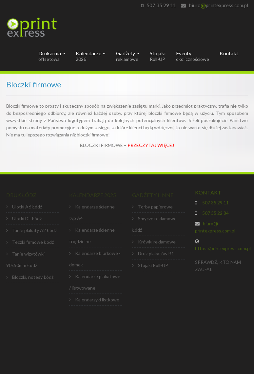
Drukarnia (51, 56)
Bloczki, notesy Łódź (32, 278)
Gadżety (127, 56)
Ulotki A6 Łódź (27, 207)
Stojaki (158, 56)
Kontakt (229, 53)
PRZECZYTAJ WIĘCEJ (151, 145)
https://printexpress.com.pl (223, 249)
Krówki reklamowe (157, 242)
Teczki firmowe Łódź (33, 243)
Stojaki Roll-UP (153, 266)
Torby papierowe (155, 207)
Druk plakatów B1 (156, 254)
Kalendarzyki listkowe (97, 300)
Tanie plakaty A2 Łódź (34, 231)
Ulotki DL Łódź (27, 219)
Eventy (192, 56)
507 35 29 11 (161, 5)
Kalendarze (91, 56)
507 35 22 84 (214, 214)
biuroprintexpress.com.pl (218, 5)
